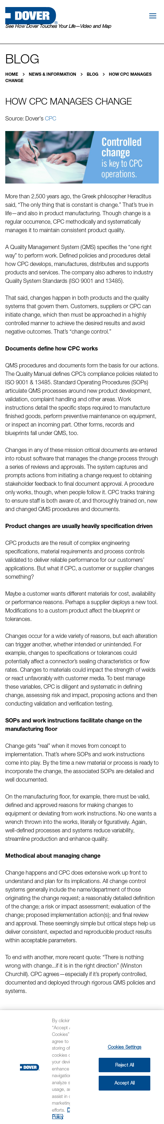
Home (12, 74)
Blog (93, 74)
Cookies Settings (125, 1047)
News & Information (53, 74)
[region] (82, 1067)
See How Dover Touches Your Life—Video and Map (58, 26)
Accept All (124, 1083)
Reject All (124, 1065)
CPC (50, 118)
